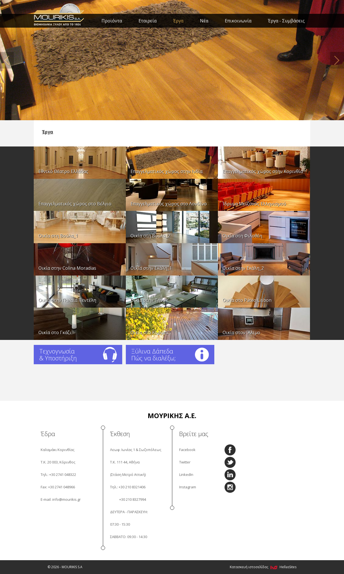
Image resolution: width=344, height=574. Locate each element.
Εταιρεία (148, 21)
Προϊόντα (111, 21)
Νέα (204, 21)
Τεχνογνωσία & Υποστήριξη (58, 354)
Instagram (187, 486)
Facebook (187, 449)
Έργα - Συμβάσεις (286, 21)
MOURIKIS (59, 14)
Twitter (185, 462)
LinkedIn (186, 474)
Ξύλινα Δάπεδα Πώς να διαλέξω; (153, 354)
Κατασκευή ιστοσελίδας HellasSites (263, 567)
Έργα (178, 21)
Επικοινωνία (238, 21)
